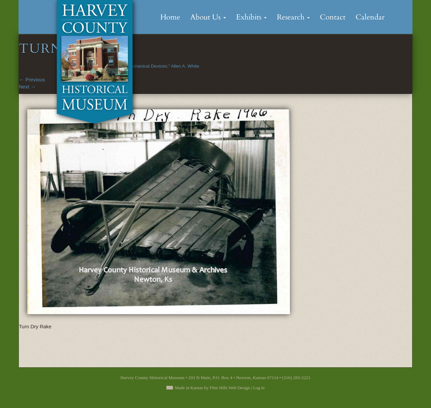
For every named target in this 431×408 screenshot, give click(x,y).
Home (170, 17)
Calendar (370, 17)
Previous (32, 79)
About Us (208, 17)
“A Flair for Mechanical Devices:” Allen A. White (151, 66)
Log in (258, 387)
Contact (332, 17)
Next (27, 86)
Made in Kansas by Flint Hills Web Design (212, 387)
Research (293, 17)
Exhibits (251, 17)
